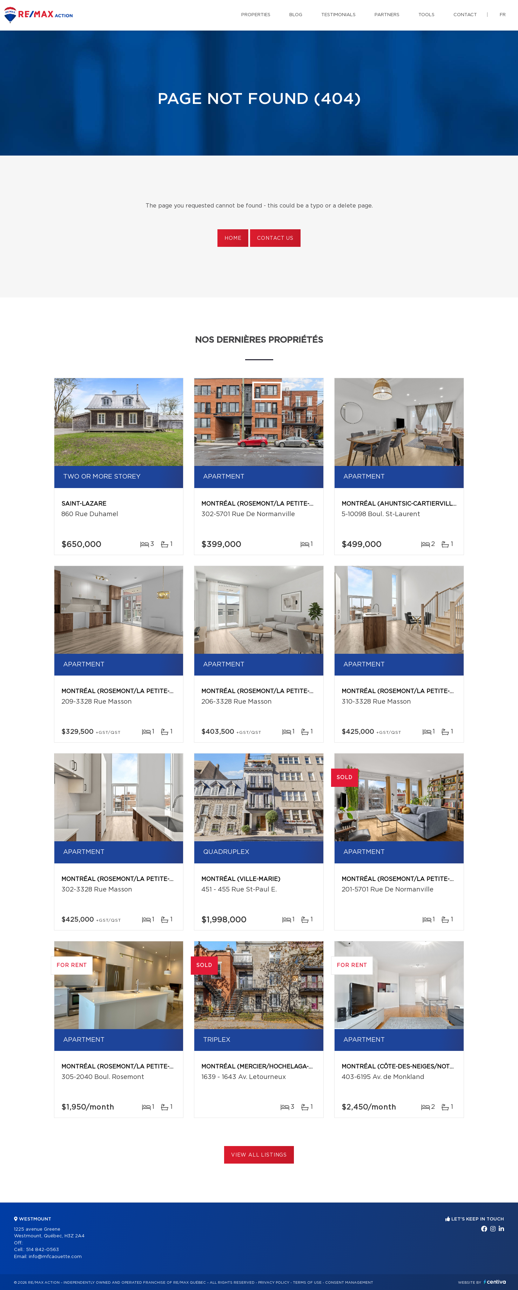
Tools (426, 15)
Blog (295, 15)
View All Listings (259, 1155)
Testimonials (338, 15)
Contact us (275, 238)
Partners (387, 15)
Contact (465, 15)
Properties (255, 15)
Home (232, 238)
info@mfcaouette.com (55, 1257)
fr (503, 15)
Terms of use (307, 1282)
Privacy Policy (273, 1282)
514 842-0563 (42, 1250)
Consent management (349, 1282)
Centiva (495, 1281)
